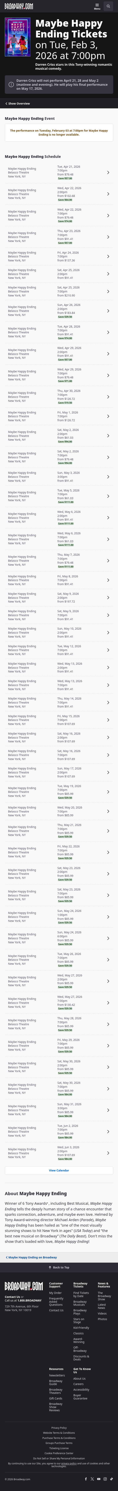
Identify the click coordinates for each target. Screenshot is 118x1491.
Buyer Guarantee (80, 1396)
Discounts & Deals (81, 1357)
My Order (55, 1293)
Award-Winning (78, 1340)
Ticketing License (59, 1448)
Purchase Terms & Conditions (58, 1438)
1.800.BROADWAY (29, 1300)
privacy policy (69, 1463)
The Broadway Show (104, 1296)
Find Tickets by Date (81, 1294)
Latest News (102, 1306)
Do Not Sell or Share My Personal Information (59, 1458)
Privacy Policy (59, 1428)
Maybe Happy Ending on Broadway (31, 1257)
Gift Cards (55, 1398)
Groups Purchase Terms (59, 1443)
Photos (102, 1319)
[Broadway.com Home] (19, 6)
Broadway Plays (80, 1311)
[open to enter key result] (108, 6)
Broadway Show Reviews (55, 1407)
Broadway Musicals (80, 1303)
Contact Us (12, 1297)
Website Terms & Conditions (59, 1433)
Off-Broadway (80, 1349)
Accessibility (81, 1389)
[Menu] (97, 6)
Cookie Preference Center (59, 1453)
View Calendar (59, 1170)
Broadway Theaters (55, 1391)
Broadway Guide (55, 1382)
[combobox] (106, 6)
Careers (78, 1384)
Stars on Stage (78, 1320)
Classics (78, 1333)
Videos (102, 1313)
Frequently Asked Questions (56, 1301)
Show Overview (17, 103)
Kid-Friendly (81, 1328)
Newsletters (57, 1375)
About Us (79, 1378)
